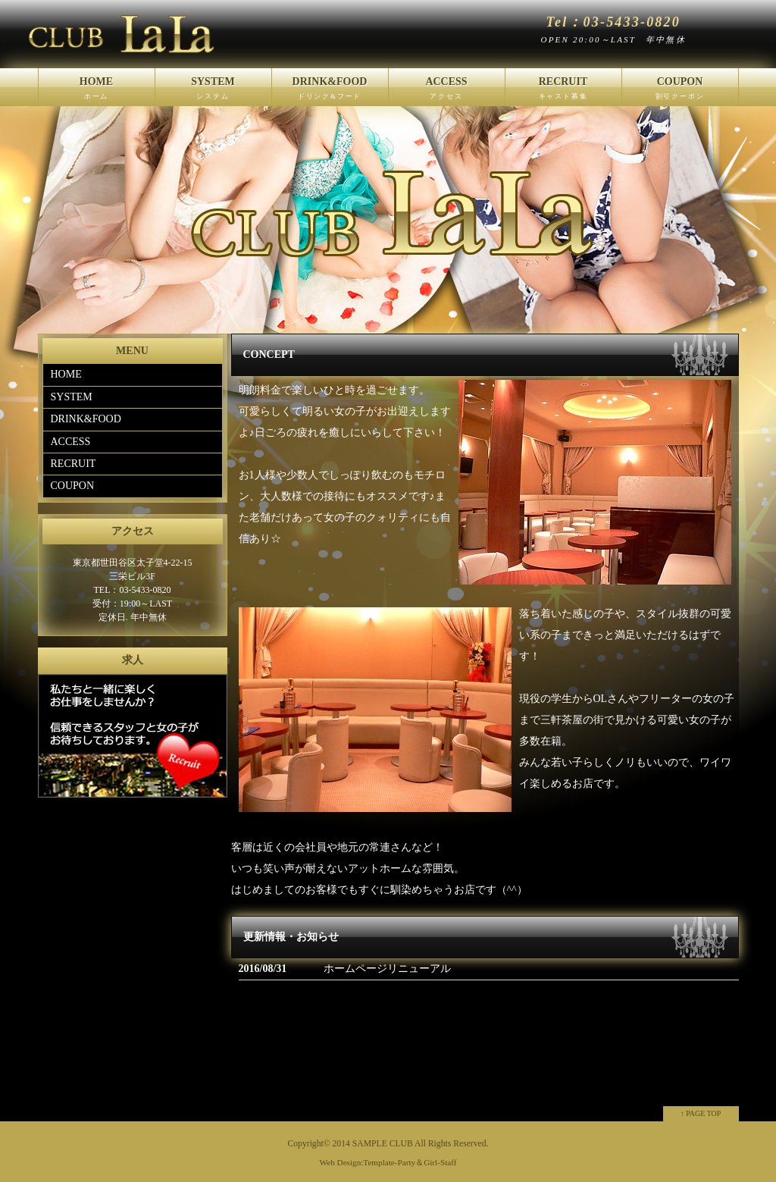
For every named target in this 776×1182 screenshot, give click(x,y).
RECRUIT (563, 91)
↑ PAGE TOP (701, 1113)
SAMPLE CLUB (382, 1144)
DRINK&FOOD (330, 91)
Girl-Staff (440, 1162)
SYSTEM (213, 91)
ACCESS (447, 91)
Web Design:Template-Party (368, 1162)
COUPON (680, 91)
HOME (97, 91)
